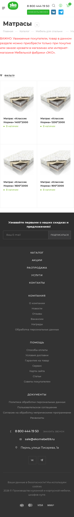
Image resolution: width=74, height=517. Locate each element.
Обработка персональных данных (37, 329)
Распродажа (37, 267)
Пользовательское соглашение (37, 407)
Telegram (42, 460)
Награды (37, 324)
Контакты (37, 282)
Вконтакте (32, 460)
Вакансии (37, 318)
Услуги (37, 275)
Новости (37, 308)
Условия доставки (37, 355)
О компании (37, 303)
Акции (37, 260)
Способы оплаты (37, 349)
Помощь (37, 342)
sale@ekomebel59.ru (40, 439)
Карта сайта (37, 370)
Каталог (37, 252)
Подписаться (60, 235)
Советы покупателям (37, 381)
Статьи (37, 376)
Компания (36, 295)
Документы (37, 394)
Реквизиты (37, 417)
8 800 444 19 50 (38, 6)
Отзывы (37, 313)
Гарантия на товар (37, 360)
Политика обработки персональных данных (37, 401)
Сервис (37, 365)
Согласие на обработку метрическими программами (37, 412)
